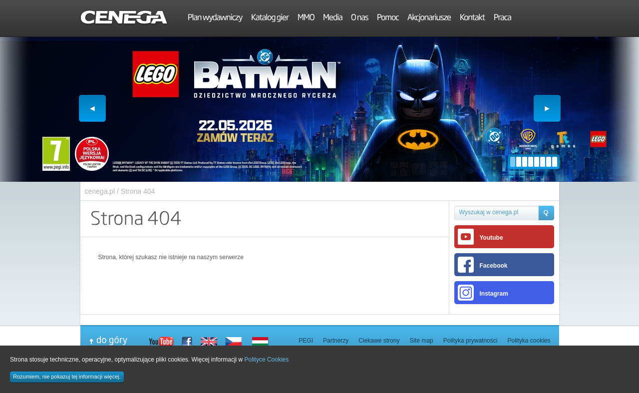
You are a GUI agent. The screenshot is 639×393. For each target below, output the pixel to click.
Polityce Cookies (267, 359)
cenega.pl (100, 191)
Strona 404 (138, 191)
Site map (421, 340)
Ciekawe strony (378, 340)
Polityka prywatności (470, 340)
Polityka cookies (528, 340)
